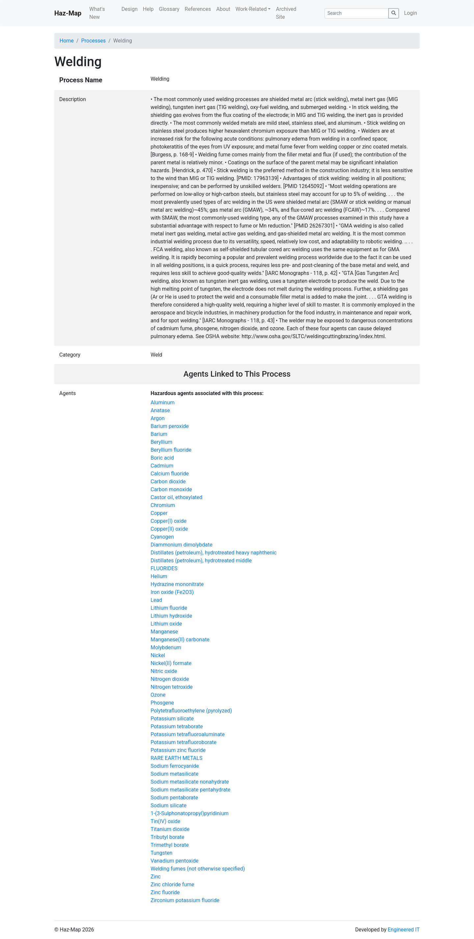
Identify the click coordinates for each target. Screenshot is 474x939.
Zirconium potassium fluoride (185, 900)
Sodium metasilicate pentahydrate (191, 790)
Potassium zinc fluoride (178, 750)
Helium (159, 576)
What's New (97, 13)
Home (67, 41)
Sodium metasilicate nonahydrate (190, 782)
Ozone (158, 695)
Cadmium (162, 466)
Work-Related (251, 9)
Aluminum (163, 402)
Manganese (164, 632)
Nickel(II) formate (171, 663)
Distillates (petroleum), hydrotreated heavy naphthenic (214, 553)
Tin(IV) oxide (165, 821)
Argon (158, 418)
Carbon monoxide (171, 489)
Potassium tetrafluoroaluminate (188, 734)
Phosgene (162, 703)
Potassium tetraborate (177, 726)
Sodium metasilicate (175, 774)
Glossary (169, 9)
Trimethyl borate (170, 845)
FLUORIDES (164, 568)
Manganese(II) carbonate (180, 639)
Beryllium (161, 442)
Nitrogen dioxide (170, 679)
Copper (159, 513)
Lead (156, 600)
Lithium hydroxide (171, 616)
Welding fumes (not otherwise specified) (198, 869)
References (198, 9)
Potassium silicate (172, 718)
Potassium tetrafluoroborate (184, 742)
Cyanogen (162, 537)
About (223, 9)
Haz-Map (67, 13)
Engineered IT (404, 929)
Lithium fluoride (169, 608)
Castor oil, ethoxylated (176, 497)
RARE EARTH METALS (177, 758)
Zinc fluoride (165, 892)
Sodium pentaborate (174, 797)
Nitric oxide (164, 671)
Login (410, 13)
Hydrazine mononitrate (177, 584)
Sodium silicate (169, 805)
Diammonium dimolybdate (182, 545)
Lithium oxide (166, 624)
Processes (93, 41)
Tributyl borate (167, 837)
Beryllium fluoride (171, 450)
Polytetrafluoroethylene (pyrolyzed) (191, 711)
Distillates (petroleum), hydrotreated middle (201, 560)
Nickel (158, 655)
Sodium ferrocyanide (175, 766)
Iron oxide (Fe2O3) (172, 592)
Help (148, 9)
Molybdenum (166, 647)
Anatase (160, 410)
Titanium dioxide (170, 829)
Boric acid (162, 458)
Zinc (156, 876)
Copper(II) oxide (169, 529)
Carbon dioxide (168, 481)
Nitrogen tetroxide (172, 687)
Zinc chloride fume (173, 884)
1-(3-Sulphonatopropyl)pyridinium (190, 813)
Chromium (163, 505)
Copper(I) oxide (169, 521)
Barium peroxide (170, 426)
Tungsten (161, 853)
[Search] (357, 13)
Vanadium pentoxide (174, 861)
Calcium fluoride (170, 473)
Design (129, 9)
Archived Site (286, 13)
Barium (159, 434)
